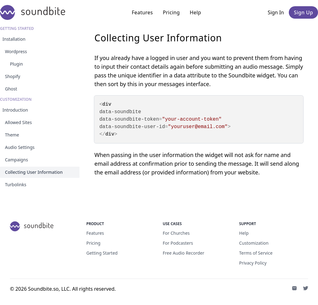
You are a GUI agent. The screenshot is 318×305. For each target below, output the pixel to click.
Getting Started (102, 253)
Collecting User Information (34, 172)
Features (142, 12)
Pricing (171, 12)
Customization (254, 243)
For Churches (176, 233)
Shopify (12, 76)
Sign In (276, 12)
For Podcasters (178, 243)
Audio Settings (19, 147)
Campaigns (16, 160)
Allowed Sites (18, 122)
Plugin (16, 64)
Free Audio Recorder (183, 253)
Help (195, 12)
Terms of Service (256, 253)
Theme (12, 135)
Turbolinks (15, 184)
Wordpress (16, 51)
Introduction (15, 110)
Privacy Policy (252, 263)
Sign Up (303, 12)
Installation (13, 39)
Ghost (11, 89)
